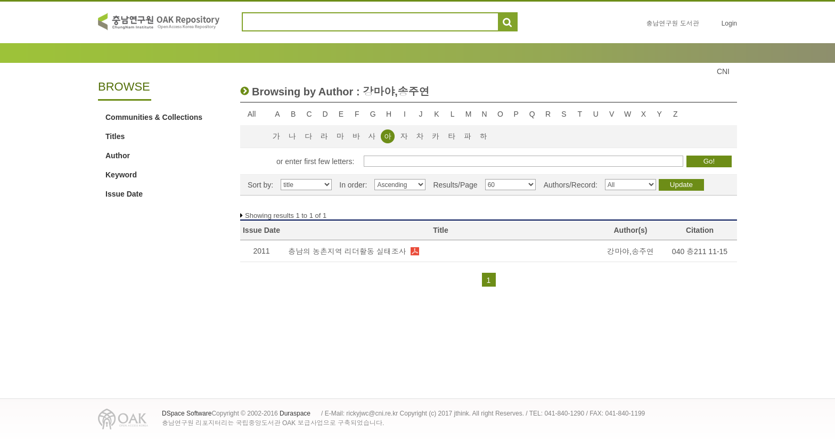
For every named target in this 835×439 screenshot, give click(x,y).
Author (117, 155)
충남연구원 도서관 (672, 23)
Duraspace (295, 413)
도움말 (530, 21)
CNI (723, 71)
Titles (115, 136)
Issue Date (124, 194)
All (252, 114)
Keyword (121, 174)
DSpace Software (186, 413)
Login (729, 23)
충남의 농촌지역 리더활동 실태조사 (347, 251)
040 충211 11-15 (699, 251)
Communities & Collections (153, 117)
